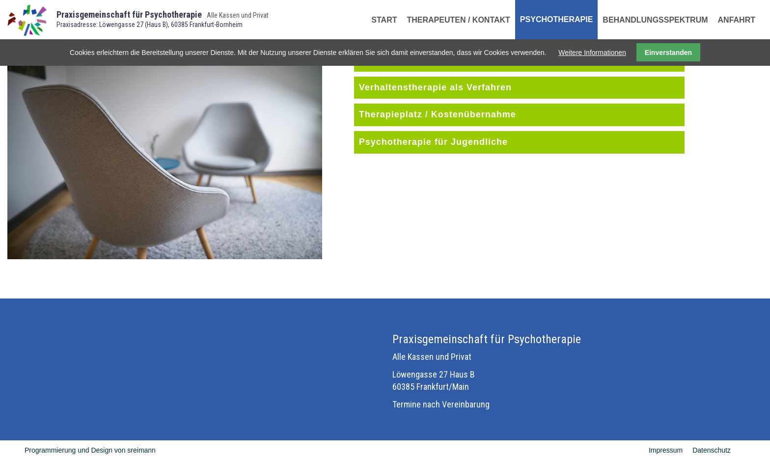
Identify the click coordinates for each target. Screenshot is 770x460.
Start (384, 20)
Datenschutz (711, 450)
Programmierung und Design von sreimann (90, 450)
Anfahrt (736, 20)
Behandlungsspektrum (655, 20)
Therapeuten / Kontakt (458, 20)
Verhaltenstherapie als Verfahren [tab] (435, 87)
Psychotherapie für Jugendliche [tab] (433, 142)
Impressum (666, 450)
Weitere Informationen (592, 52)
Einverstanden (668, 52)
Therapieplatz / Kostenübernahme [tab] (437, 114)
